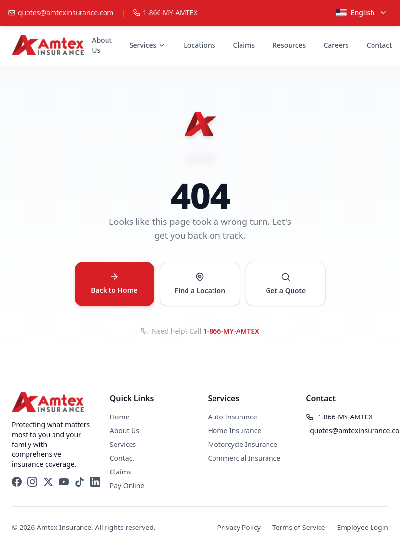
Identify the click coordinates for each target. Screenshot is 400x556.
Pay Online (127, 485)
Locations (199, 45)
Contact (379, 45)
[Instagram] (32, 482)
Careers (335, 45)
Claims (244, 45)
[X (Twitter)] (48, 482)
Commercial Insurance (244, 458)
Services (148, 45)
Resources (289, 45)
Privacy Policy (239, 527)
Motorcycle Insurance (242, 444)
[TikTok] (79, 482)
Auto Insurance (232, 416)
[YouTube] (64, 482)
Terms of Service (298, 527)
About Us (102, 45)
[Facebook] (17, 482)
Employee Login (362, 527)
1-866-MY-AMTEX (231, 330)
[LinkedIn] (95, 482)
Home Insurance (235, 430)
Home (120, 416)
